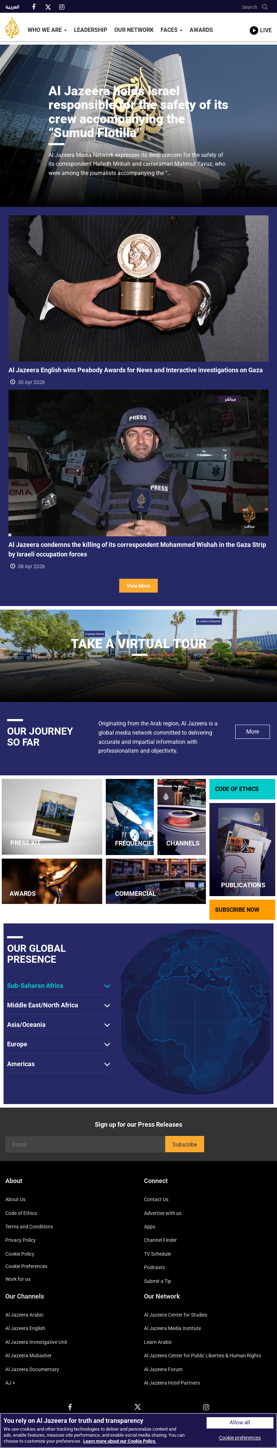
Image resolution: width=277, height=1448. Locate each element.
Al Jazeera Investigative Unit (36, 1342)
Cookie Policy (19, 1254)
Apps (149, 1226)
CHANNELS (183, 843)
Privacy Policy (20, 1240)
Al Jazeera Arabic (24, 1315)
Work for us (17, 1279)
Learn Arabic (158, 1342)
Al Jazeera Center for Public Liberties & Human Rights (202, 1355)
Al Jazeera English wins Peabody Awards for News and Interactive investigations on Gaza (135, 370)
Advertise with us (162, 1213)
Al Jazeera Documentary (32, 1369)
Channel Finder (160, 1240)
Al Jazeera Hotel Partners (172, 1383)
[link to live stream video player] (261, 24)
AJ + (10, 1383)
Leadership (90, 30)
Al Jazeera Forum (163, 1369)
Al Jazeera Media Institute (172, 1328)
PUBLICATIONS (243, 885)
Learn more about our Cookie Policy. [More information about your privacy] (119, 1441)
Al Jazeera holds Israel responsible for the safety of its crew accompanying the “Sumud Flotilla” (138, 112)
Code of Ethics (21, 1213)
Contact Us (156, 1199)
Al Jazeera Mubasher (28, 1355)
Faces (172, 30)
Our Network (134, 30)
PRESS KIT (25, 843)
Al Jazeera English (25, 1328)
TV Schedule (157, 1254)
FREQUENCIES (135, 843)
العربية (12, 7)
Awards (201, 30)
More (252, 731)
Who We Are (47, 30)
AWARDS (23, 893)
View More (138, 586)
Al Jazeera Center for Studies (175, 1315)
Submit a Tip (157, 1281)
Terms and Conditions (29, 1226)
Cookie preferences (26, 1266)
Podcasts (154, 1267)
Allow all (240, 1423)
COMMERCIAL (135, 893)
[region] (138, 1430)
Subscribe (184, 1144)
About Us (15, 1199)
